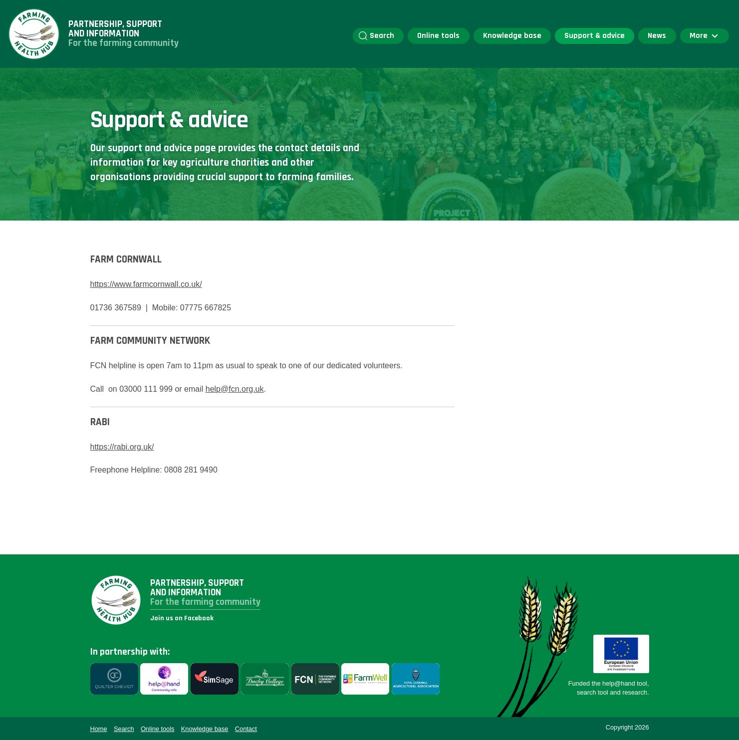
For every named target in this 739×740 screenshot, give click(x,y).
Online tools (438, 35)
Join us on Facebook (182, 618)
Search (376, 35)
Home (98, 729)
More (705, 35)
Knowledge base (512, 35)
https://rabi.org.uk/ (122, 447)
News (657, 35)
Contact (246, 729)
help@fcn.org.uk (235, 389)
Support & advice (594, 35)
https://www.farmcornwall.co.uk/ (146, 284)
